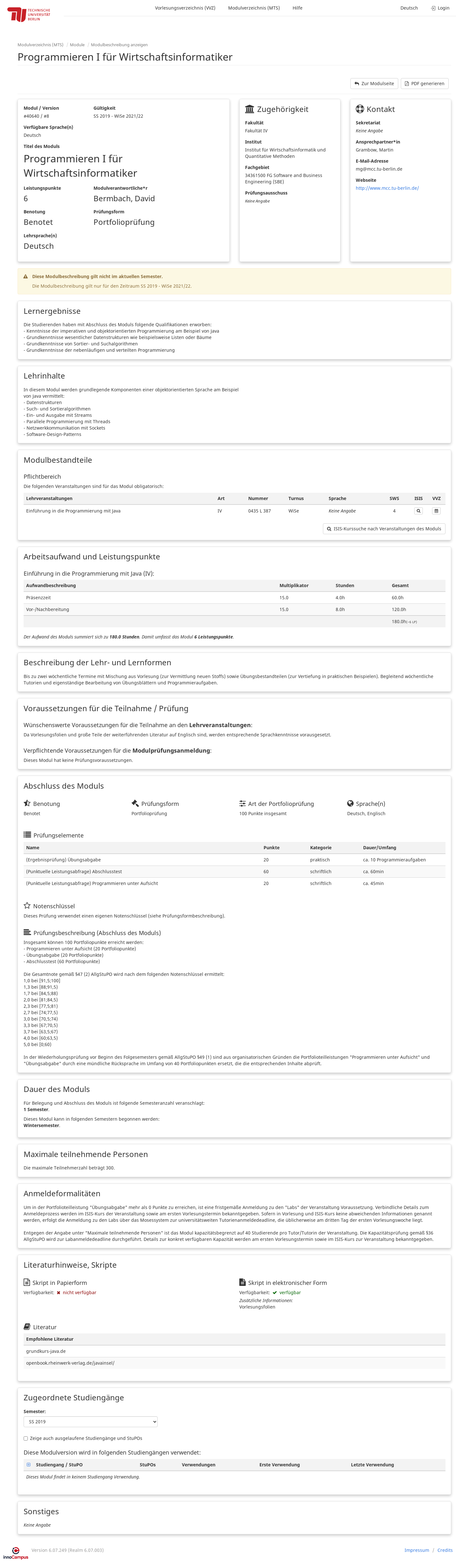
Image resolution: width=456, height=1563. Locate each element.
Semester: (35, 1411)
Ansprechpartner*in (378, 142)
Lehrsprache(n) (40, 235)
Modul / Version (41, 108)
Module (77, 45)
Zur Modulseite (374, 83)
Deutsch (409, 8)
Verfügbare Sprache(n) (48, 127)
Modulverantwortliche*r (120, 188)
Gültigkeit (104, 108)
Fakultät (254, 123)
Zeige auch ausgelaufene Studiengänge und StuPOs (83, 1438)
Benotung (34, 212)
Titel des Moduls (42, 146)
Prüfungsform (108, 212)
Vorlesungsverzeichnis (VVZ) (185, 8)
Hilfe (298, 8)
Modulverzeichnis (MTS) (254, 8)
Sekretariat (368, 123)
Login (440, 8)
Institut (253, 142)
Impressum (417, 1550)
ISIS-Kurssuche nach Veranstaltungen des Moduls (384, 529)
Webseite (366, 180)
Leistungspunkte (42, 188)
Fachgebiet (257, 167)
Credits (445, 1550)
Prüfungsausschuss (266, 193)
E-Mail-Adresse (372, 161)
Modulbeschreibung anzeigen (119, 45)
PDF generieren (425, 83)
